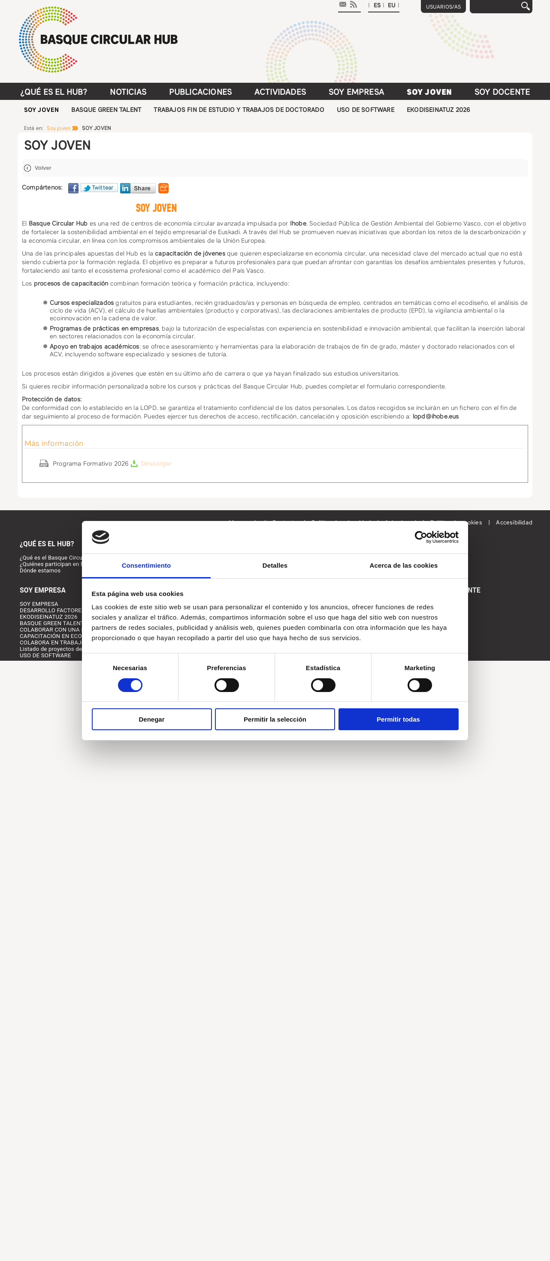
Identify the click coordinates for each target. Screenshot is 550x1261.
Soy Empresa (356, 92)
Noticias (128, 92)
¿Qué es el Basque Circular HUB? (62, 557)
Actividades (280, 92)
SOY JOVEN (41, 110)
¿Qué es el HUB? (54, 92)
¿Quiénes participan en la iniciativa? (66, 564)
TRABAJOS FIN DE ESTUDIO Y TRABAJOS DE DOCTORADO (239, 110)
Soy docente (502, 92)
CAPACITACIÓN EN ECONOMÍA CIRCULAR (74, 636)
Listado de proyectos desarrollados (65, 649)
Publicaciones (200, 92)
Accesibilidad (514, 522)
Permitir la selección (275, 719)
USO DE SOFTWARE (365, 110)
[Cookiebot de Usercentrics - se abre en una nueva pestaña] (421, 537)
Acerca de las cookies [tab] (404, 565)
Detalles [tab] (275, 565)
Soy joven (429, 92)
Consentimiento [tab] (146, 565)
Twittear (103, 187)
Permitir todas (398, 719)
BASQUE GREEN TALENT (106, 110)
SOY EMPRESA (39, 604)
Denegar (151, 719)
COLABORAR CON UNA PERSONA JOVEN (73, 629)
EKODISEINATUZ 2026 (439, 110)
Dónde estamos (40, 570)
